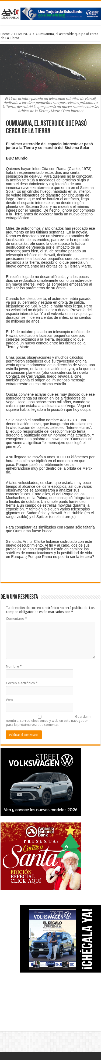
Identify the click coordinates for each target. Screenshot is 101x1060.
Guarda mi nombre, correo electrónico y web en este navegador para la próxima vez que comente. (48, 720)
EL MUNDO (22, 34)
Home (5, 34)
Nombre (14, 666)
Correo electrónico (22, 683)
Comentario (16, 619)
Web (9, 700)
